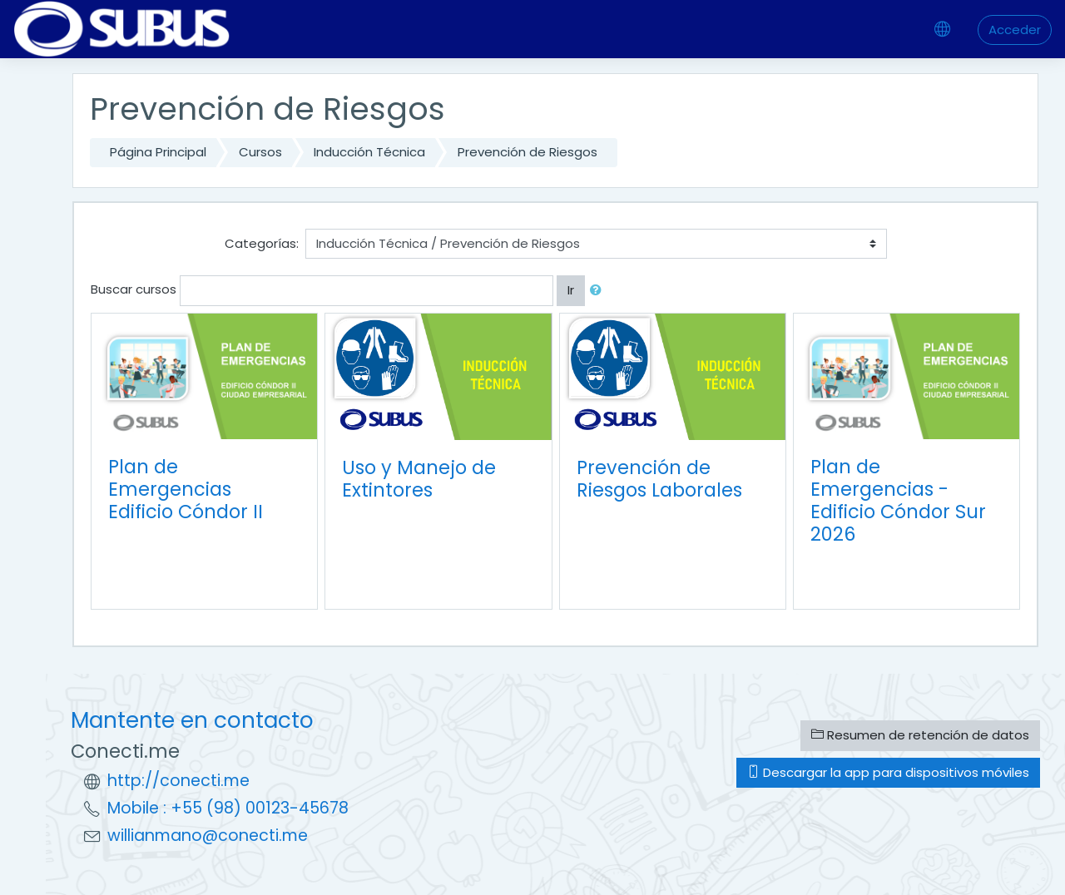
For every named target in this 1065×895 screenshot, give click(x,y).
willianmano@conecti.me (207, 835)
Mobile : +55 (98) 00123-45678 (228, 808)
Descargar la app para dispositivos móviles (888, 772)
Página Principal (158, 152)
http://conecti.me (178, 780)
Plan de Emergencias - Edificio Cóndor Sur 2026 (898, 500)
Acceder (1014, 29)
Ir (570, 290)
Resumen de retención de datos (920, 735)
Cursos (260, 152)
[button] (599, 290)
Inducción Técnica (369, 152)
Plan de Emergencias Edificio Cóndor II (185, 489)
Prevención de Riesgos (527, 152)
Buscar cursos (133, 289)
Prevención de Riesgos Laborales (659, 478)
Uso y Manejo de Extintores (419, 478)
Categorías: (262, 243)
